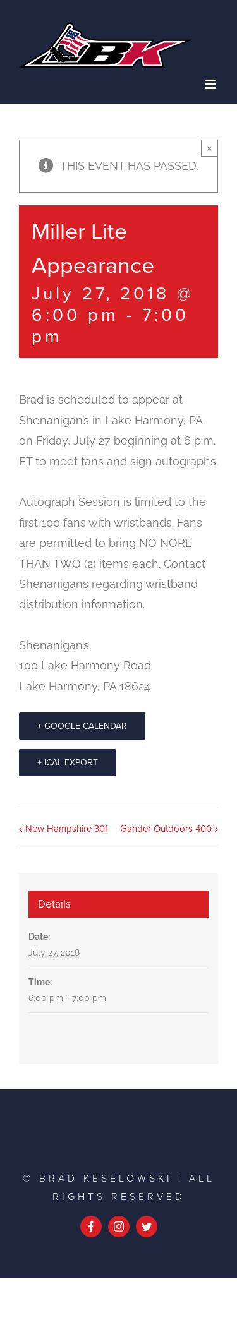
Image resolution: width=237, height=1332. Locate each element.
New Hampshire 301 (66, 828)
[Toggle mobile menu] (211, 84)
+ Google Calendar (82, 726)
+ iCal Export (67, 762)
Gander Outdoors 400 (166, 828)
